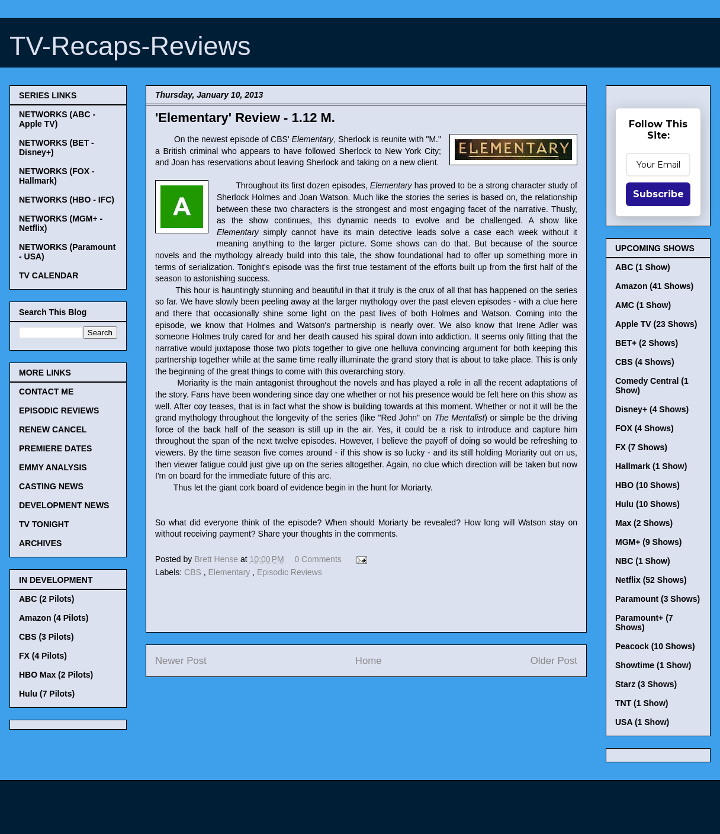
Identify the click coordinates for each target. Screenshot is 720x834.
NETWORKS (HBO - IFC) (66, 199)
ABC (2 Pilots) (46, 599)
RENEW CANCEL (52, 429)
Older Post (554, 660)
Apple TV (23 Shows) (656, 324)
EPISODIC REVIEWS (59, 410)
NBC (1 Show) (642, 561)
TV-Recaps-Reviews (130, 46)
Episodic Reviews (289, 572)
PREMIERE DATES (55, 448)
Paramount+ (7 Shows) (644, 622)
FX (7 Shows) (641, 447)
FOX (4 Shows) (644, 428)
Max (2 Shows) (644, 523)
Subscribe (658, 194)
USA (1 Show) (642, 722)
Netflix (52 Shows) (651, 580)
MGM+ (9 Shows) (648, 542)
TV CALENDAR (48, 275)
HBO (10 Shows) (647, 485)
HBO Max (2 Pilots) (56, 674)
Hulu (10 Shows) (647, 504)
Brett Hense (217, 559)
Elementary (230, 572)
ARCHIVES (40, 543)
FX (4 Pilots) (43, 655)
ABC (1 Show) (642, 267)
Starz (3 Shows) (646, 684)
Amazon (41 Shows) (654, 286)
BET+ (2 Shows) (646, 343)
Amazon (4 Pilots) (53, 618)
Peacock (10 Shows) (655, 646)
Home (368, 660)
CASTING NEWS (51, 486)
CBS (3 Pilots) (46, 636)
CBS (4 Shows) (644, 362)
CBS (194, 572)
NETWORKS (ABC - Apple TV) (57, 119)
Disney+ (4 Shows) (652, 409)
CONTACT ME (46, 391)
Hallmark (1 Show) (651, 466)
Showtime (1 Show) (653, 665)
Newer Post (181, 660)
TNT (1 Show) (641, 703)
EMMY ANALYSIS (53, 467)
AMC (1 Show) (643, 305)
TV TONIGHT (44, 524)
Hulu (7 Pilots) (47, 693)
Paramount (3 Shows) (657, 599)
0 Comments (317, 559)
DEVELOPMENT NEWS (64, 505)
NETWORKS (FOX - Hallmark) (57, 175)
